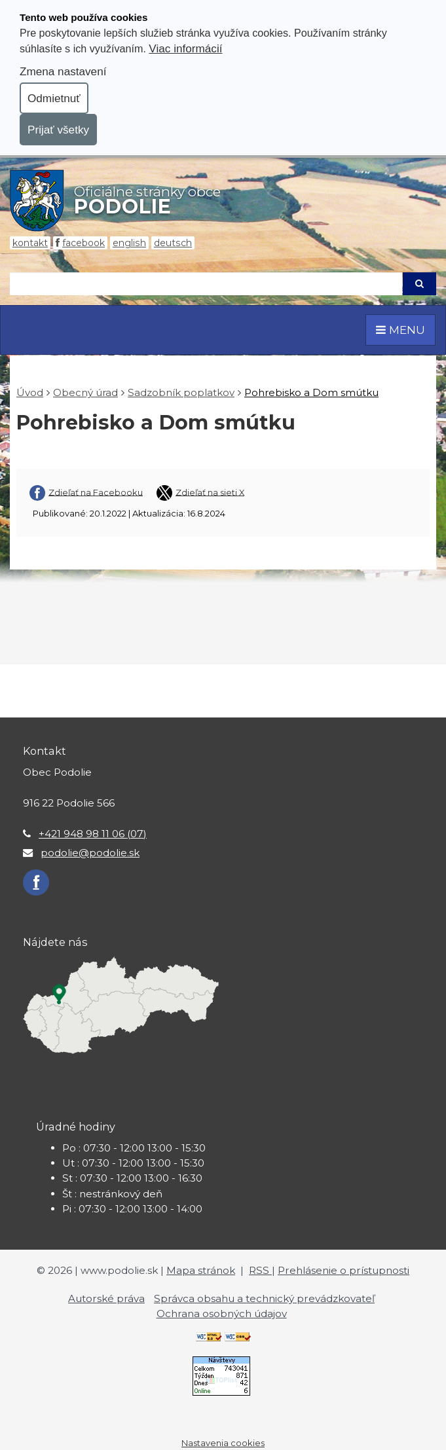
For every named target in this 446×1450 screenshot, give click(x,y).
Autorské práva (106, 1298)
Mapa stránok (200, 1270)
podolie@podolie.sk (90, 852)
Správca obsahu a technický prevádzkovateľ (264, 1298)
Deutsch (173, 243)
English (129, 243)
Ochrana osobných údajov (222, 1313)
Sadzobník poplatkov (181, 392)
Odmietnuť (54, 98)
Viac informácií (185, 48)
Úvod (29, 392)
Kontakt (30, 243)
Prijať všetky (58, 129)
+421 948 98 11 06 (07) (93, 833)
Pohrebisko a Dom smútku (311, 392)
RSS (260, 1270)
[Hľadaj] (206, 283)
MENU (400, 329)
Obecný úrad (85, 392)
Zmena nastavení (63, 71)
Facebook (83, 243)
